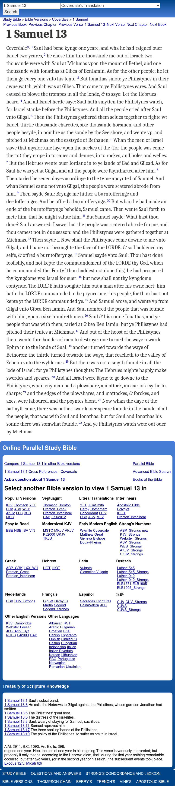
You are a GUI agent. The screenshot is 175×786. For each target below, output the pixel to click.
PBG (53, 659)
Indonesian (57, 647)
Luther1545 (126, 568)
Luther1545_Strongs (133, 572)
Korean (54, 655)
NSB (17, 530)
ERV (9, 509)
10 (108, 200)
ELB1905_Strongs (131, 588)
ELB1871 (124, 584)
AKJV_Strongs (131, 550)
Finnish (54, 639)
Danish (54, 635)
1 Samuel (80, 19)
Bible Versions (36, 19)
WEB (26, 509)
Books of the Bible (147, 479)
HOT (47, 568)
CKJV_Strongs (131, 554)
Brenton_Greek (55, 509)
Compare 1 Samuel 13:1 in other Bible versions (42, 464)
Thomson (21, 505)
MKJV (59, 530)
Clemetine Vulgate (94, 572)
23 (80, 423)
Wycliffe (86, 530)
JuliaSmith (96, 505)
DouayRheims (91, 542)
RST (67, 623)
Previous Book (15, 25)
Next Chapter (137, 25)
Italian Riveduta (61, 651)
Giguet (48, 601)
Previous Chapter (43, 25)
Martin (48, 605)
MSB (10, 517)
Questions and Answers (56, 774)
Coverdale (101, 530)
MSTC (48, 530)
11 (84, 216)
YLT (32, 505)
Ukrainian (73, 667)
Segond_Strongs (56, 609)
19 (67, 362)
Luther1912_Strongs (133, 580)
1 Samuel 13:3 (16, 705)
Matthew (86, 534)
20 (53, 377)
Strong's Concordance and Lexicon (123, 774)
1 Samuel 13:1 (16, 701)
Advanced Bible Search (152, 472)
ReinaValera (89, 605)
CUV (120, 602)
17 (77, 331)
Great (98, 534)
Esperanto (69, 635)
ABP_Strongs (130, 530)
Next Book (158, 25)
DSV (9, 601)
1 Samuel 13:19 (17, 734)
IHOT (121, 513)
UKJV (60, 534)
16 (86, 316)
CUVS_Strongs (129, 610)
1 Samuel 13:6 (16, 717)
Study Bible (12, 19)
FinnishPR (69, 639)
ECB (83, 517)
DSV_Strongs (24, 601)
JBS (103, 605)
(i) (28, 47)
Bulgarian (67, 627)
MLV (100, 517)
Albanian (56, 623)
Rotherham (98, 509)
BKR (66, 631)
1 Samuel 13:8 (16, 721)
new (145, 530)
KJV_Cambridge (19, 623)
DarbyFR (61, 601)
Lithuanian (69, 655)
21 (24, 392)
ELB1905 (140, 584)
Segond (60, 605)
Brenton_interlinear (57, 513)
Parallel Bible (143, 464)
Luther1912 (126, 576)
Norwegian (57, 663)
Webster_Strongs (133, 538)
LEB (19, 513)
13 (75, 254)
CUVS (122, 606)
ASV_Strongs (130, 542)
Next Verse (116, 25)
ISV (25, 530)
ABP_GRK (14, 568)
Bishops (99, 538)
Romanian (57, 667)
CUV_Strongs (135, 602)
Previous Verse (70, 25)
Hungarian (69, 643)
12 (29, 239)
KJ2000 (49, 534)
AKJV (10, 513)
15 (86, 300)
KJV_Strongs (130, 534)
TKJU (47, 538)
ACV (91, 517)
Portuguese (66, 659)
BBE (9, 530)
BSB (27, 513)
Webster (12, 627)
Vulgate (86, 568)
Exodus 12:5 (14, 763)
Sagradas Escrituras (95, 601)
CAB (46, 517)
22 (99, 400)
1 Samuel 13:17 (17, 730)
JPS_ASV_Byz (17, 631)
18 (70, 346)
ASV (17, 509)
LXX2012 (58, 517)
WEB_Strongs (131, 546)
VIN (32, 530)
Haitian (54, 643)
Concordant (89, 513)
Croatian (55, 631)
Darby (84, 509)
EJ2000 (23, 635)
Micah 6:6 (34, 763)
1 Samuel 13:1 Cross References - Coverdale (40, 472)
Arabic (54, 627)
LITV (102, 513)
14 (80, 277)
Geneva (86, 538)
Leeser (25, 627)
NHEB (11, 635)
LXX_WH (31, 568)
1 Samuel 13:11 (17, 726)
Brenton (65, 505)
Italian (71, 647)
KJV (9, 505)
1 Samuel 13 (95, 25)
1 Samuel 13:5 (16, 713)
